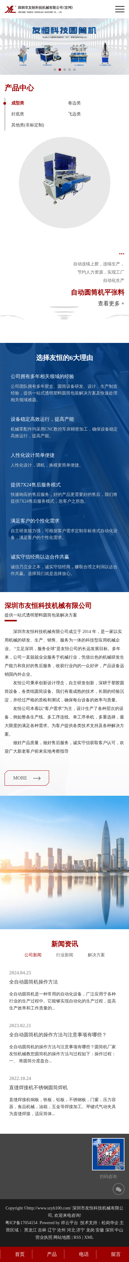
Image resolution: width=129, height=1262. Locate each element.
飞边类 (74, 114)
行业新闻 (64, 955)
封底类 (17, 114)
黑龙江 (30, 1230)
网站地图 (61, 1237)
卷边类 (74, 103)
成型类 (17, 103)
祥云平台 (69, 1222)
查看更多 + (111, 303)
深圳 (109, 1230)
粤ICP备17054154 (21, 1222)
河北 (71, 1230)
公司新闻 (32, 955)
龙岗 (90, 1230)
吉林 (42, 1230)
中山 (119, 1230)
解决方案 (96, 955)
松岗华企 (110, 1222)
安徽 (99, 1230)
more (27, 777)
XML (89, 1237)
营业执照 (43, 1237)
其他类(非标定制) (27, 125)
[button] (55, 69)
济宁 (80, 1230)
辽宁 (52, 1230)
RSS (77, 1237)
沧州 (61, 1230)
